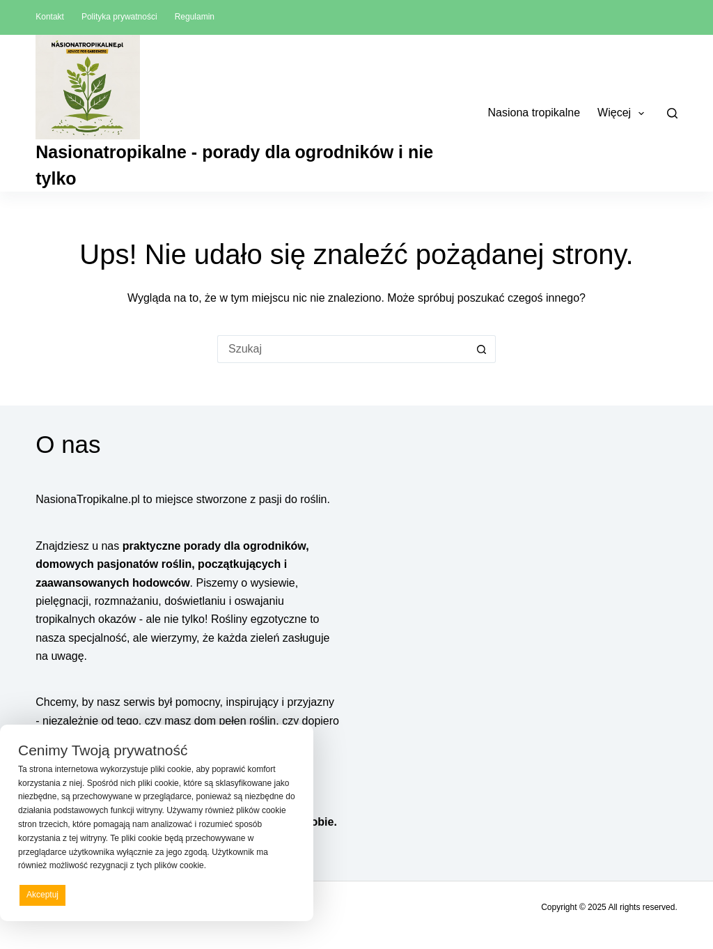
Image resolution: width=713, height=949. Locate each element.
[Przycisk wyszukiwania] (482, 349)
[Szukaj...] (342, 349)
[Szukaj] (672, 113)
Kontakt (50, 17)
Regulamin (194, 17)
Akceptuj (42, 895)
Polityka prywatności (119, 17)
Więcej (623, 113)
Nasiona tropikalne (534, 112)
